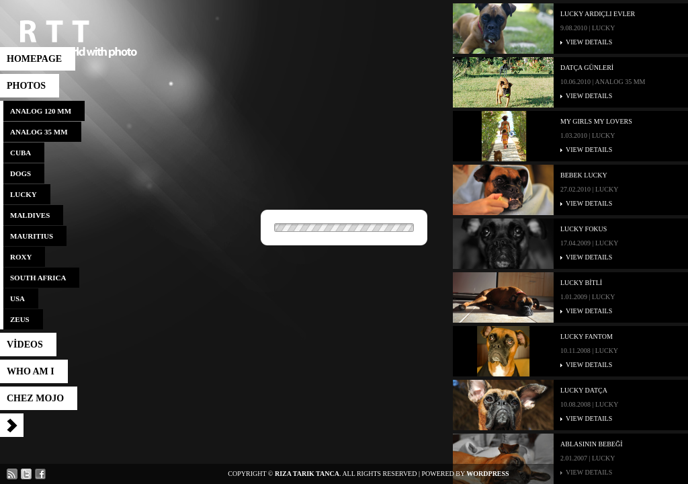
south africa (38, 278)
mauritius (31, 236)
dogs (20, 173)
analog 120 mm (40, 111)
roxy (21, 257)
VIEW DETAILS (589, 42)
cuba (20, 153)
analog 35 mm (39, 132)
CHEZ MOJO (35, 398)
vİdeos (25, 344)
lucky (23, 194)
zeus (20, 319)
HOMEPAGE (34, 59)
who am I (30, 371)
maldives (30, 215)
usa (17, 298)
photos (26, 86)
